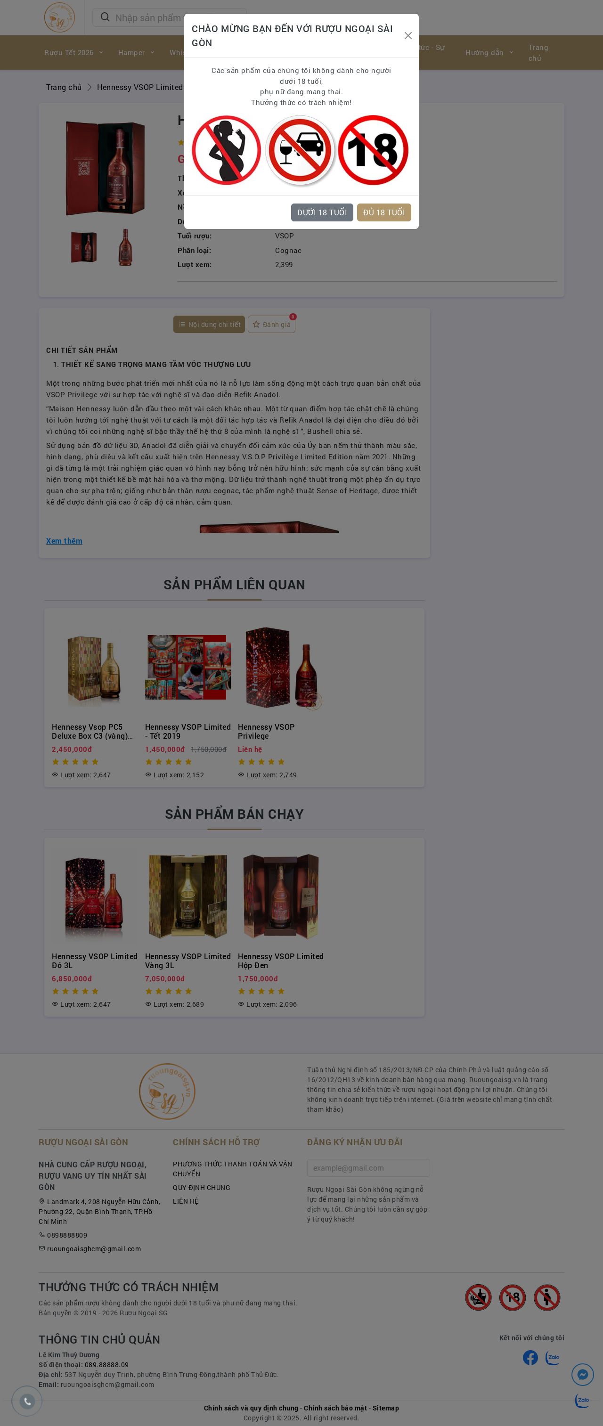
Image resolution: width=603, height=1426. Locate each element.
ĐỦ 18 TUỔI (384, 212)
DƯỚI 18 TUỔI (322, 212)
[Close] (408, 35)
